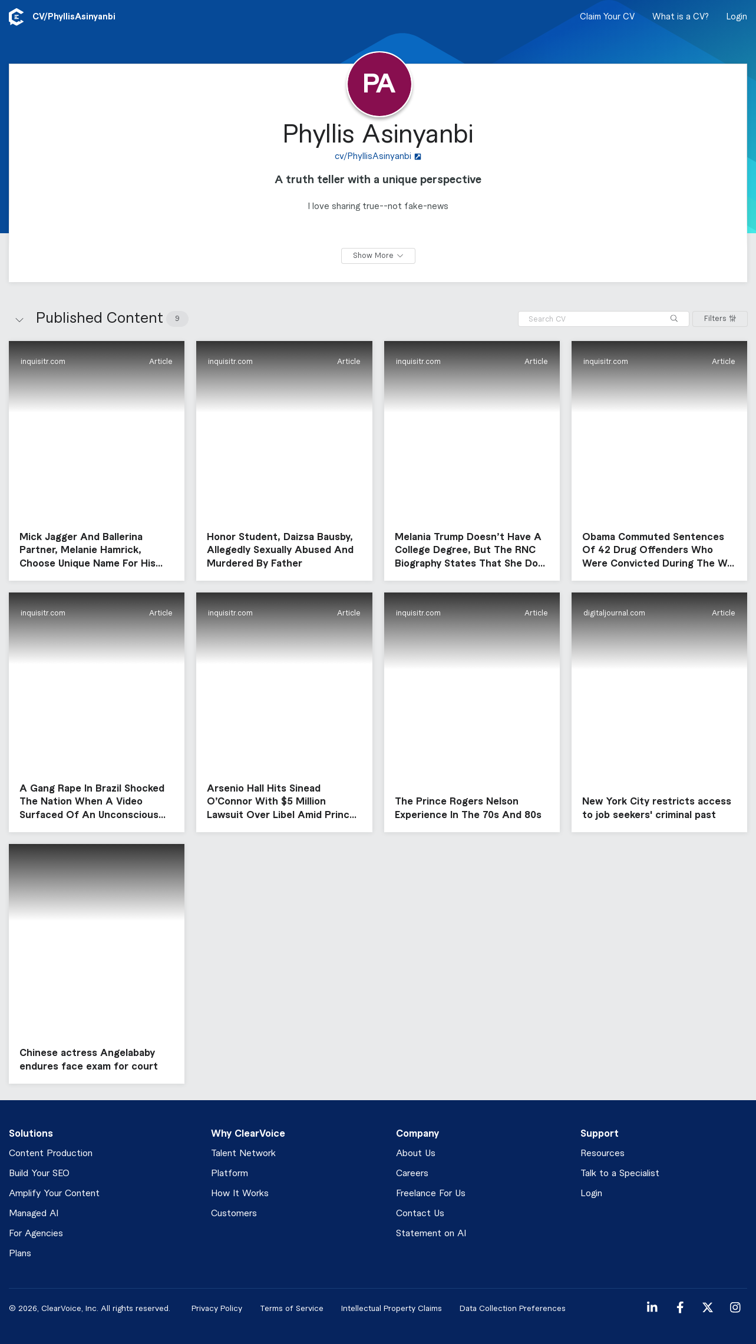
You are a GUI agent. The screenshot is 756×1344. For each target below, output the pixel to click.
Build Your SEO (39, 1173)
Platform (229, 1173)
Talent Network (243, 1153)
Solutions (31, 1133)
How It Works (240, 1193)
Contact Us (420, 1213)
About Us (415, 1153)
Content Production (51, 1153)
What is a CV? (680, 17)
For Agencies (36, 1233)
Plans (20, 1253)
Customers (234, 1213)
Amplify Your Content (54, 1193)
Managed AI (33, 1213)
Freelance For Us (431, 1193)
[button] (96, 461)
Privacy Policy (217, 1308)
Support (599, 1133)
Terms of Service (291, 1308)
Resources (602, 1153)
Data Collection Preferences (513, 1308)
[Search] (674, 319)
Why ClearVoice (248, 1133)
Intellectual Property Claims (391, 1308)
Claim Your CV (607, 17)
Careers (412, 1173)
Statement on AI (431, 1233)
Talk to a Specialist (619, 1173)
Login (737, 17)
